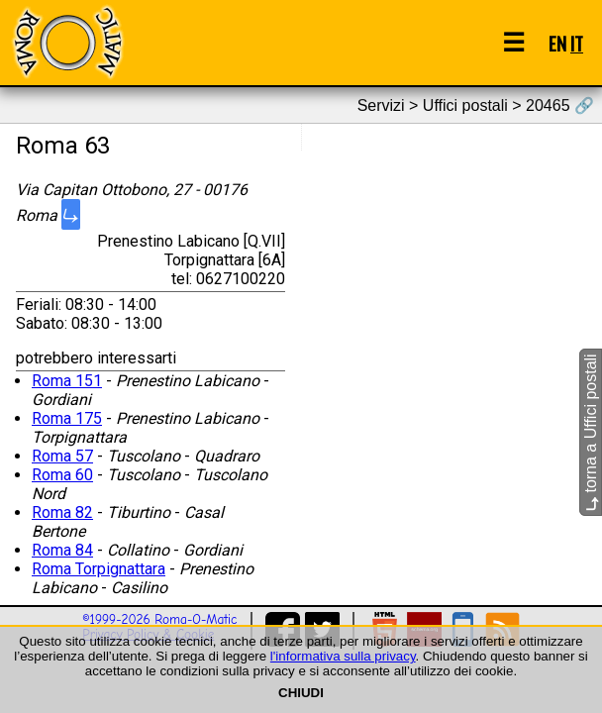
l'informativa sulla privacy (343, 656)
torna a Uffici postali (590, 432)
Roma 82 (62, 512)
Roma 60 (62, 474)
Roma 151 (67, 380)
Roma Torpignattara (98, 569)
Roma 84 (62, 550)
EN (557, 43)
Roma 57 (62, 456)
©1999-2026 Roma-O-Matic (159, 619)
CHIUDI (301, 692)
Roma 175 (67, 418)
